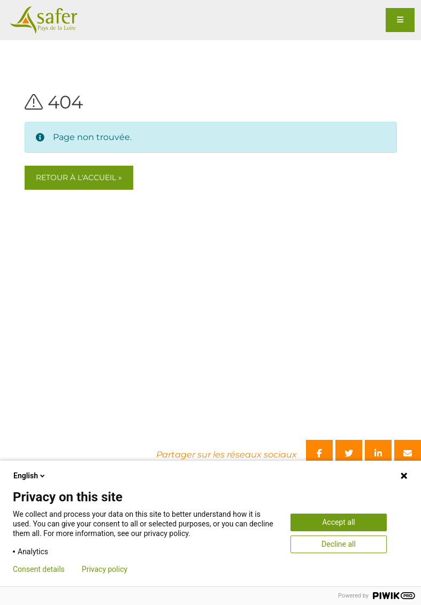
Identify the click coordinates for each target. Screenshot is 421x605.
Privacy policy (104, 569)
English (30, 475)
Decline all (339, 544)
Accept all (338, 522)
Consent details (39, 569)
